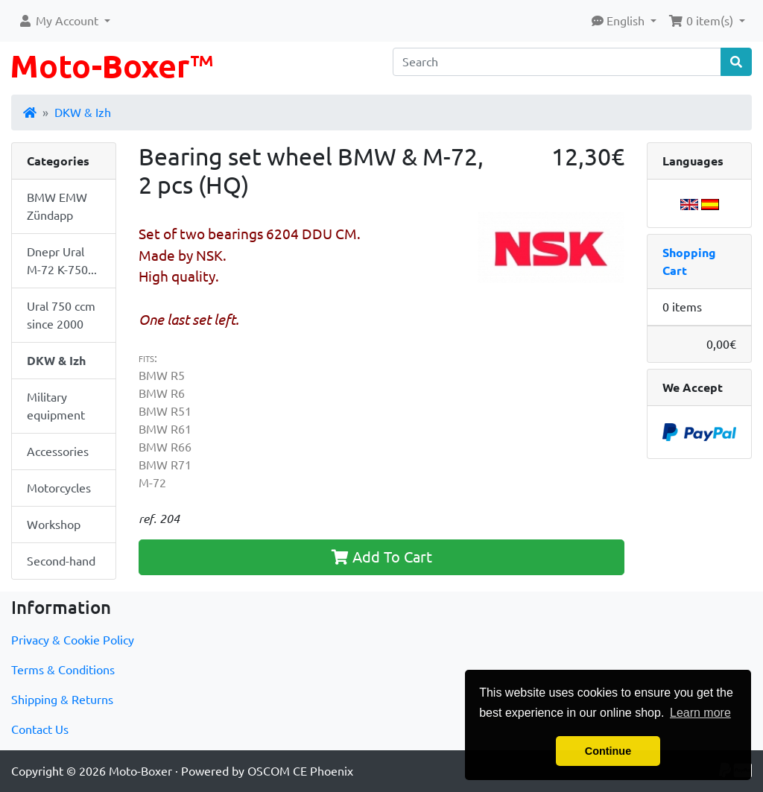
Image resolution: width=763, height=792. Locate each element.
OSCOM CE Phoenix (300, 771)
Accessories (58, 451)
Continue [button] (608, 751)
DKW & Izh (82, 112)
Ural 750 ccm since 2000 (61, 315)
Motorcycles (59, 488)
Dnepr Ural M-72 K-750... (62, 260)
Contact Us (40, 729)
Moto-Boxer (140, 771)
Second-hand (61, 561)
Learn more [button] (700, 712)
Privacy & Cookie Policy (72, 640)
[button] (64, 21)
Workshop (53, 524)
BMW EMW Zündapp (57, 206)
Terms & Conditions (63, 670)
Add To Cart (382, 557)
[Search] (557, 62)
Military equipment (56, 406)
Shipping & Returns (62, 699)
